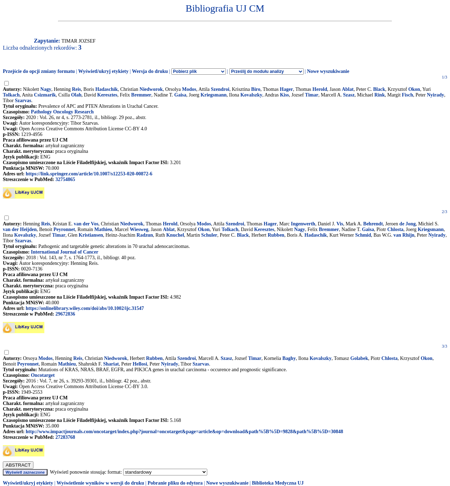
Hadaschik (106, 89)
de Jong (407, 223)
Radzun (145, 235)
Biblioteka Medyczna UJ (278, 483)
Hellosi (140, 364)
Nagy (45, 89)
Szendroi (220, 89)
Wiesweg (139, 229)
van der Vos (86, 223)
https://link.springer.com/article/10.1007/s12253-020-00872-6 (89, 173)
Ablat (347, 89)
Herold (319, 89)
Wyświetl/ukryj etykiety (103, 71)
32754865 (65, 179)
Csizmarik (45, 95)
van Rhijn (403, 235)
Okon (414, 89)
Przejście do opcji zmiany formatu (39, 71)
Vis (339, 223)
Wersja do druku (150, 71)
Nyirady (435, 95)
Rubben (276, 235)
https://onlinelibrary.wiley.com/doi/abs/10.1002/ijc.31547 (85, 308)
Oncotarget (43, 375)
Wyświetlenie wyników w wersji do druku (100, 483)
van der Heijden (20, 229)
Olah (76, 95)
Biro (255, 89)
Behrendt (373, 223)
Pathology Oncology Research (62, 111)
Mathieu (103, 229)
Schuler (209, 235)
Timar (311, 95)
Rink (379, 95)
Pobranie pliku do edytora (175, 483)
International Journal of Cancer (65, 252)
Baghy (289, 358)
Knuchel (175, 235)
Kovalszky (251, 95)
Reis (76, 89)
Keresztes (107, 95)
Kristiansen (91, 235)
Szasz (349, 95)
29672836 (65, 314)
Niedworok (151, 89)
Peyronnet (64, 229)
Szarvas (23, 100)
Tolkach (11, 95)
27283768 (65, 437)
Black (379, 89)
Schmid (363, 235)
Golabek (359, 358)
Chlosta (395, 229)
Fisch (407, 95)
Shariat (111, 364)
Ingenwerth (303, 223)
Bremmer (141, 95)
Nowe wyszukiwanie (328, 71)
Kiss (284, 95)
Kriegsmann (214, 95)
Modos (189, 89)
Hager (286, 89)
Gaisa (180, 95)
